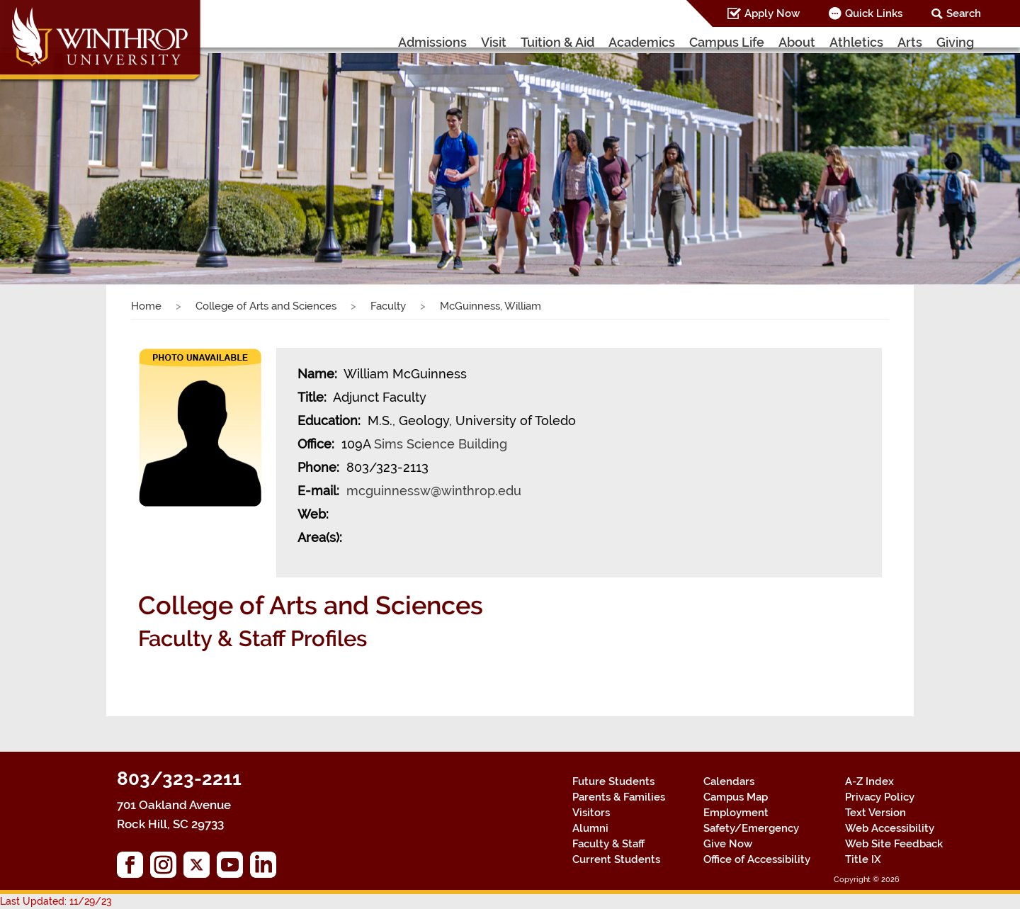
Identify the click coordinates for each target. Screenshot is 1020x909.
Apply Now (772, 13)
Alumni (590, 828)
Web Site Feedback (894, 843)
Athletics (856, 42)
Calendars (728, 781)
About (796, 42)
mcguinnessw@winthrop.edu (433, 490)
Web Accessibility (889, 828)
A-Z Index (869, 781)
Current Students (616, 859)
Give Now (727, 843)
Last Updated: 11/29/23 (56, 901)
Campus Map (735, 797)
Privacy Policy (879, 797)
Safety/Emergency (751, 828)
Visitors (591, 812)
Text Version (875, 812)
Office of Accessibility (756, 859)
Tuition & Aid (557, 42)
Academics (641, 42)
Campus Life (726, 42)
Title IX (863, 859)
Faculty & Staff (608, 843)
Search (963, 13)
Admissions (432, 42)
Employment (736, 812)
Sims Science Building (440, 443)
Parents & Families (618, 797)
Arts (909, 42)
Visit (493, 42)
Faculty (388, 306)
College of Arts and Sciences (266, 306)
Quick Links (873, 13)
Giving (955, 42)
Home (146, 306)
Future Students (613, 781)
